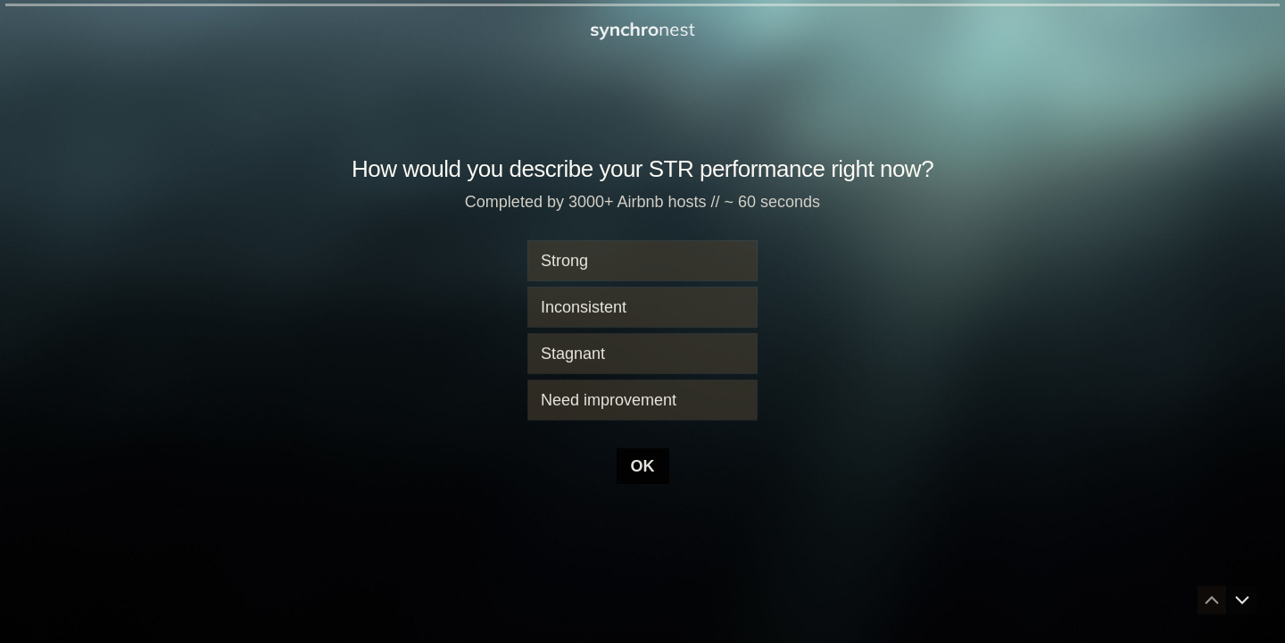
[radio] (642, 260)
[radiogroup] (642, 330)
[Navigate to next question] (1242, 600)
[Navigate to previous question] (1212, 600)
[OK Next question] (643, 466)
